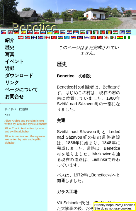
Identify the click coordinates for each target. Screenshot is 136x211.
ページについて (21, 89)
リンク (12, 82)
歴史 (9, 47)
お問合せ (14, 96)
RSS (7, 114)
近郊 (9, 68)
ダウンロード (19, 75)
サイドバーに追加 (16, 109)
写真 (9, 54)
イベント (14, 61)
